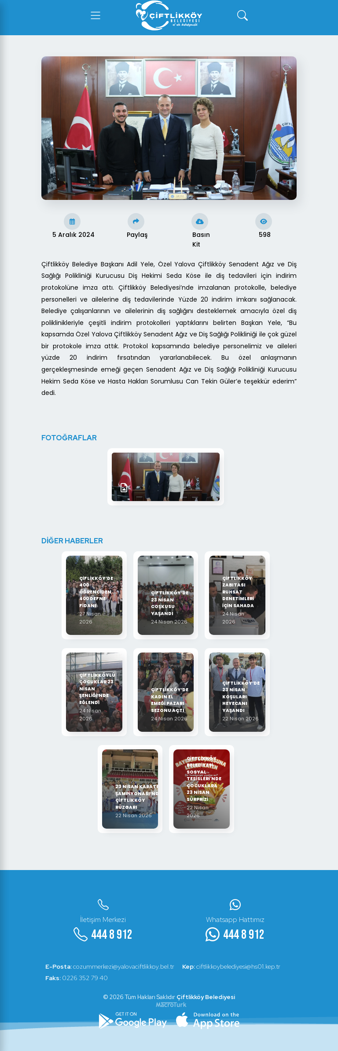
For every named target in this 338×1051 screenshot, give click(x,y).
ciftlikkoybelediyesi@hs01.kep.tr (233, 966)
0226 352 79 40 (77, 978)
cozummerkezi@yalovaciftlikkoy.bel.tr (110, 966)
